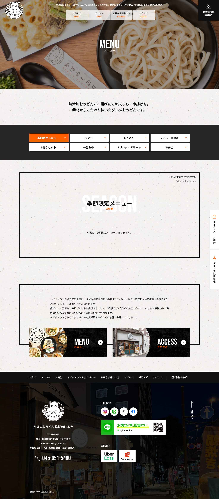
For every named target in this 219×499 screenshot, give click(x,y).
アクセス (143, 15)
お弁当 (59, 377)
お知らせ (129, 377)
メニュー (99, 15)
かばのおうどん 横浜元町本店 (53, 415)
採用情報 (143, 377)
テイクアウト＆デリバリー (81, 377)
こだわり (76, 15)
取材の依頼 (181, 377)
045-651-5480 (56, 458)
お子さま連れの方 (121, 15)
